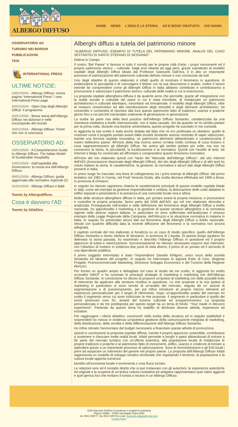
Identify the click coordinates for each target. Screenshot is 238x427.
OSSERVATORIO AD (28, 43)
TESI (15, 61)
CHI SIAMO (213, 26)
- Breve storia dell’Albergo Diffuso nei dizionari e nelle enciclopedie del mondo (40, 119)
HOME (101, 26)
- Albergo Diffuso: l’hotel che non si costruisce (38, 131)
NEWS (116, 26)
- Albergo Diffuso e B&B (38, 186)
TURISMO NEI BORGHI (30, 49)
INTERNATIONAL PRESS (37, 74)
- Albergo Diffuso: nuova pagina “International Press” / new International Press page (38, 96)
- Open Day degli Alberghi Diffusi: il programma (40, 108)
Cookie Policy (119, 418)
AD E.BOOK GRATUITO (180, 26)
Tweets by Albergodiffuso (32, 194)
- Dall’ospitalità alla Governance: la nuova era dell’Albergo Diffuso (40, 166)
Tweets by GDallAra (27, 210)
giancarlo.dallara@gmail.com (142, 416)
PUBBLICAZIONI (25, 55)
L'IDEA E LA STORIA (141, 26)
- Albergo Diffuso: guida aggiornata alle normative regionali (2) (40, 178)
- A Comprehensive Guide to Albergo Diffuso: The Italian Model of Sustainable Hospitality (40, 153)
